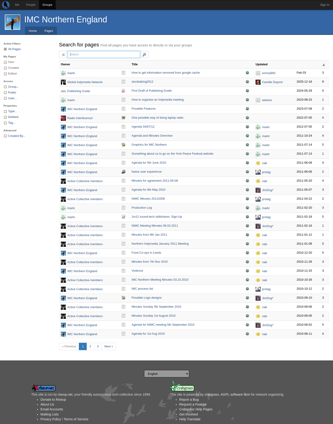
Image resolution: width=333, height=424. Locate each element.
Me (17, 4)
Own (11, 62)
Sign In (325, 4)
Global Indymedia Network (84, 82)
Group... (13, 86)
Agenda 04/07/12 (143, 126)
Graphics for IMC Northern (149, 144)
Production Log (142, 207)
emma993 (268, 73)
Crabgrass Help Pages (196, 409)
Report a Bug (189, 399)
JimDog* (267, 190)
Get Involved (188, 414)
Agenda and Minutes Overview (152, 135)
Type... (12, 111)
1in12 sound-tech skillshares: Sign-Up (157, 216)
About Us (47, 404)
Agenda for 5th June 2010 (149, 162)
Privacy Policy (50, 419)
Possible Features (144, 108)
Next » (108, 346)
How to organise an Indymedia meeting (158, 99)
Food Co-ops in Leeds (146, 252)
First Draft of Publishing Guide (152, 90)
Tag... (11, 122)
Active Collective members (85, 181)
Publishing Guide (78, 91)
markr (71, 73)
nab (264, 163)
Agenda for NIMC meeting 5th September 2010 (163, 324)
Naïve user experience (147, 171)
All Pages (14, 49)
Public (12, 92)
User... (12, 98)
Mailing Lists (49, 414)
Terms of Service (76, 419)
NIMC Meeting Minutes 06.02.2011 (155, 225)
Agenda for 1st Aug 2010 (148, 333)
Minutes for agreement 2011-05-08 (155, 180)
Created (13, 67)
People (30, 4)
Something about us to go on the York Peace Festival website (172, 153)
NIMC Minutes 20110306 (148, 198)
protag (266, 172)
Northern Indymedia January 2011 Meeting (160, 243)
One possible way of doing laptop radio (157, 117)
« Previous (69, 346)
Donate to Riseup (53, 399)
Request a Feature (193, 404)
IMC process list (142, 288)
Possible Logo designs (147, 297)
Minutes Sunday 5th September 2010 (156, 306)
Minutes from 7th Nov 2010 (150, 261)
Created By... (16, 136)
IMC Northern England (65, 19)
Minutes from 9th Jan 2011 (149, 234)
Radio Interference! (80, 118)
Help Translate (189, 419)
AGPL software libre (235, 394)
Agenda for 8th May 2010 (148, 189)
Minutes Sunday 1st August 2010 (154, 315)
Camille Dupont (272, 82)
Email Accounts (51, 409)
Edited (12, 73)
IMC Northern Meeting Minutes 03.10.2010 (160, 279)
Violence (137, 270)
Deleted (13, 117)
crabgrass (211, 394)
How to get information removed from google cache (166, 72)
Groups (47, 4)
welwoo (267, 100)
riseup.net (65, 394)
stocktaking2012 (142, 81)
